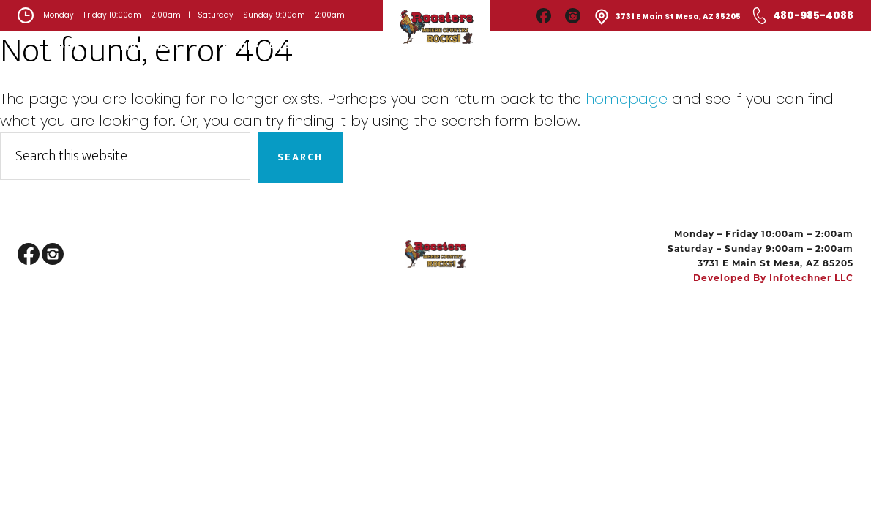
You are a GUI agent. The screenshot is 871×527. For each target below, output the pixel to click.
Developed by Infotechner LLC (773, 277)
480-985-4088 (813, 15)
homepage (627, 99)
